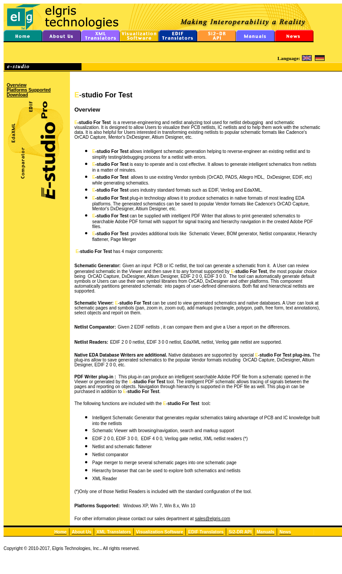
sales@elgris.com (212, 518)
